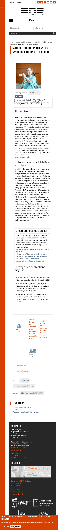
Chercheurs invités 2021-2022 (32, 393)
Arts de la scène (22, 366)
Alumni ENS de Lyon (18, 458)
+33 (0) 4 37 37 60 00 (19, 444)
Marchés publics (17, 492)
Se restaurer (15, 486)
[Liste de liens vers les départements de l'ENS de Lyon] (18, 28)
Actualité (37, 42)
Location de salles (17, 494)
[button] (2, 7)
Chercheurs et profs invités (24, 386)
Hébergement (16, 483)
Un (15, 157)
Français (11, 2)
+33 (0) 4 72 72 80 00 (19, 448)
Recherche (25, 381)
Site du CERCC (18, 410)
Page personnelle (20, 155)
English (18, 2)
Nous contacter (16, 451)
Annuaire (14, 455)
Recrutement (16, 489)
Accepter (5, 527)
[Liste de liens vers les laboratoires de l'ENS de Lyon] (43, 28)
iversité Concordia (23, 157)
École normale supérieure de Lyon (21, 42)
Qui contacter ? (16, 453)
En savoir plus (49, 522)
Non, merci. (15, 527)
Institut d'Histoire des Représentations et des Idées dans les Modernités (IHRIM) (33, 329)
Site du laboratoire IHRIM (22, 407)
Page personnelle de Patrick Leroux (26, 412)
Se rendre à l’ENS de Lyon (21, 481)
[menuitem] (11, 2)
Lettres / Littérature (24, 371)
